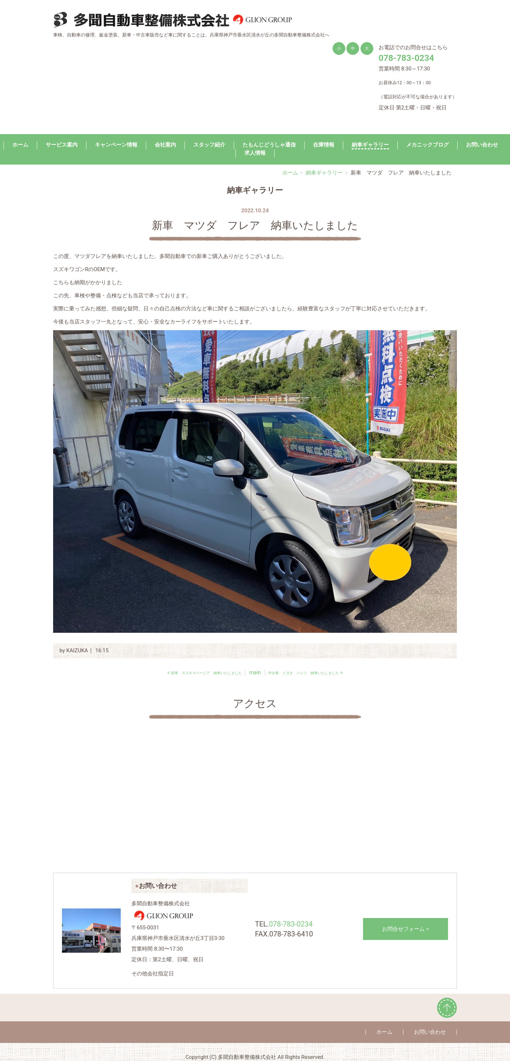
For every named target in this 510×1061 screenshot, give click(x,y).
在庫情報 (323, 145)
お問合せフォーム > (405, 929)
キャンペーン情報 (116, 145)
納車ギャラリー (370, 145)
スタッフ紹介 (209, 145)
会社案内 (165, 145)
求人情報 (255, 153)
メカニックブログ (427, 145)
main (255, 672)
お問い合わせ (482, 145)
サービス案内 (62, 145)
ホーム (20, 145)
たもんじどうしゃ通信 (269, 145)
